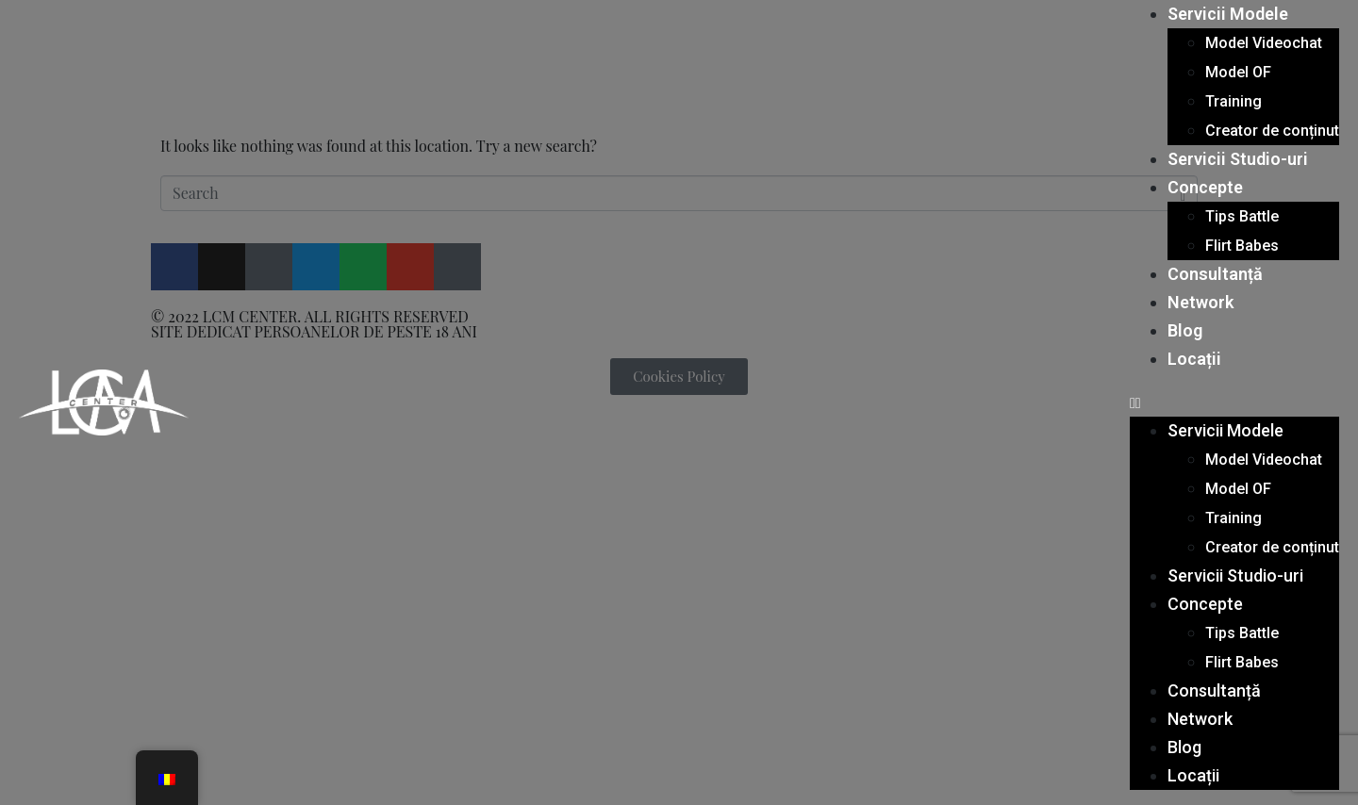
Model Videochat (1263, 43)
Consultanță (1215, 274)
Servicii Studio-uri (1238, 159)
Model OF (1238, 72)
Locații (1194, 359)
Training (1233, 101)
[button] (1234, 402)
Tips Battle (1242, 216)
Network (1201, 302)
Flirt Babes (1242, 246)
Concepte (1205, 187)
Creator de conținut (1272, 131)
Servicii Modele (1228, 14)
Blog (1185, 330)
